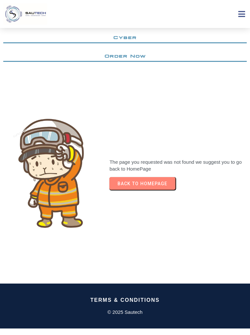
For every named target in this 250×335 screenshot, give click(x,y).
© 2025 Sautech (125, 312)
